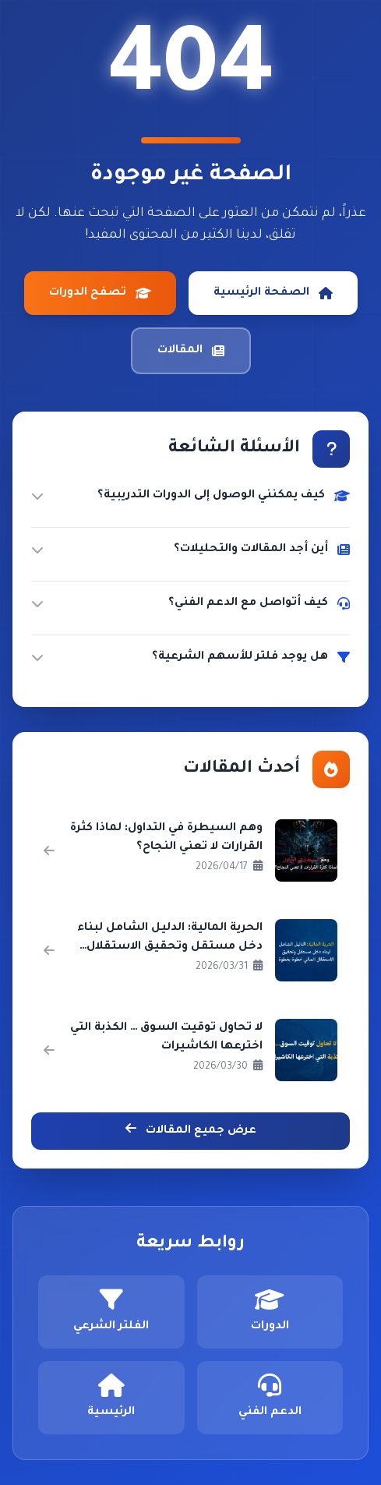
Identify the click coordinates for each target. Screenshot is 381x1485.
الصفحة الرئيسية (273, 293)
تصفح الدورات (100, 293)
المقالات (190, 351)
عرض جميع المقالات (190, 1129)
